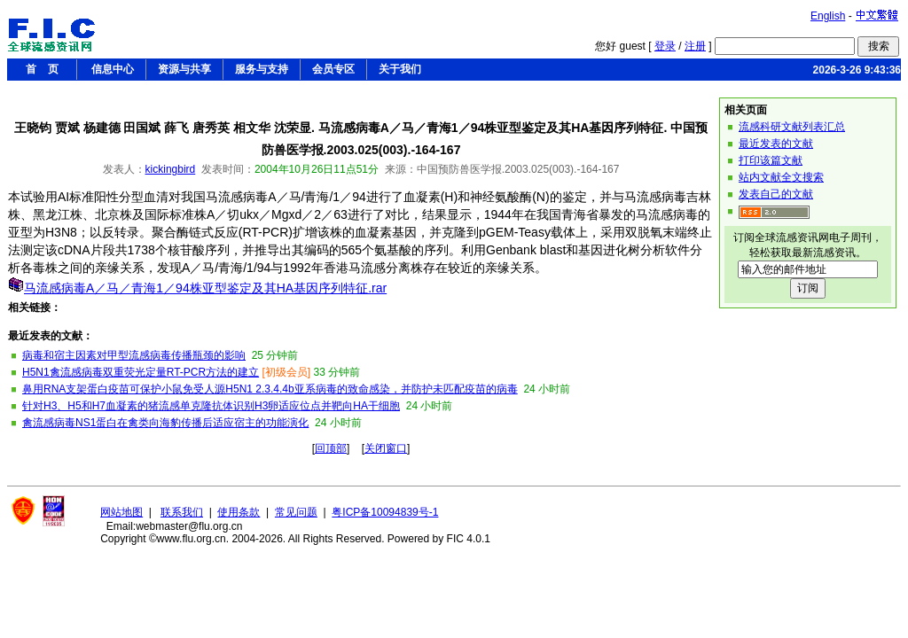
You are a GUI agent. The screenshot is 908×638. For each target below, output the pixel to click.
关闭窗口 (385, 448)
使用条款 (238, 512)
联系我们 (181, 512)
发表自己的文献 (776, 194)
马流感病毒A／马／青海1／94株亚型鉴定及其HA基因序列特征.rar (205, 288)
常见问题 (296, 512)
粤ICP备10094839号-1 (385, 512)
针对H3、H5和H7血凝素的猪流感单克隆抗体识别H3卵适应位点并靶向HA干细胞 (211, 406)
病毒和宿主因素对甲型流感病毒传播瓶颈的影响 (134, 355)
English (827, 16)
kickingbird (170, 169)
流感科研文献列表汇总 (792, 127)
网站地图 (121, 512)
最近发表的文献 (776, 143)
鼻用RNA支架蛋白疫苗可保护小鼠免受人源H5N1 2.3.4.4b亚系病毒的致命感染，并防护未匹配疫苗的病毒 (270, 389)
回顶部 (331, 448)
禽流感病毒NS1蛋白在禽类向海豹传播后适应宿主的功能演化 (165, 422)
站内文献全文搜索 (781, 177)
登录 (665, 46)
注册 (695, 46)
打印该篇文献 (770, 160)
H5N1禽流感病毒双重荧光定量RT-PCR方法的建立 (140, 372)
